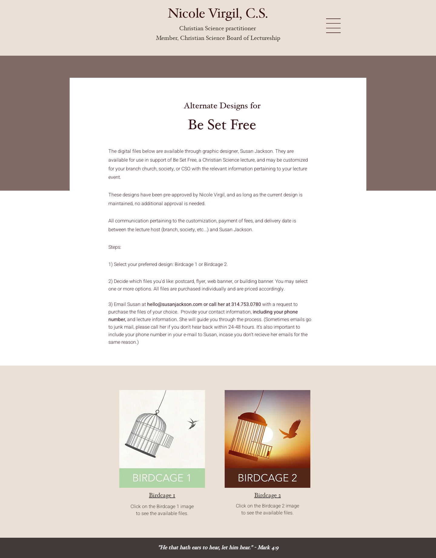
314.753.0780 (246, 304)
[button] (333, 25)
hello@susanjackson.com (174, 304)
